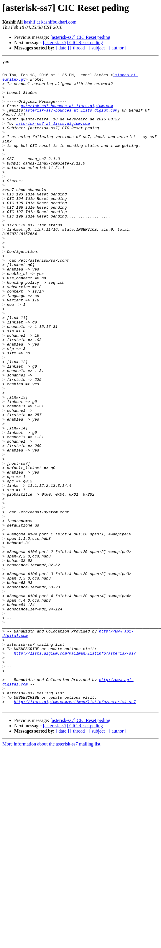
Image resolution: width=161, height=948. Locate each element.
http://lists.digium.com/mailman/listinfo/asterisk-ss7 (75, 772)
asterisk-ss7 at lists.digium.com (53, 136)
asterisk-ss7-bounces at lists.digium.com (67, 115)
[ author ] (117, 47)
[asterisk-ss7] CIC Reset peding (80, 37)
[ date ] (62, 47)
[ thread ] (79, 47)
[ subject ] (98, 47)
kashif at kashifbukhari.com (50, 21)
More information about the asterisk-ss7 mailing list (51, 873)
